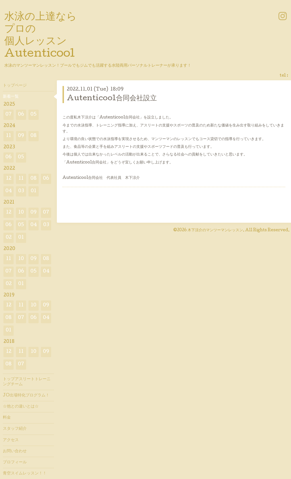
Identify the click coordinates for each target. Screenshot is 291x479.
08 (33, 136)
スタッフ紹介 (15, 429)
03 (21, 191)
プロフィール (15, 462)
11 (8, 136)
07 (8, 114)
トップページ (15, 85)
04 (8, 191)
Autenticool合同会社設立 (112, 99)
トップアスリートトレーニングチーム (27, 382)
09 (21, 136)
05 (33, 114)
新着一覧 (11, 97)
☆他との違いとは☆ (21, 406)
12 (8, 178)
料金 (7, 417)
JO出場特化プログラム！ (26, 395)
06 (21, 114)
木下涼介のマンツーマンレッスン (215, 230)
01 (33, 191)
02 (9, 237)
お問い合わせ (15, 451)
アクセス (11, 440)
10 (21, 212)
